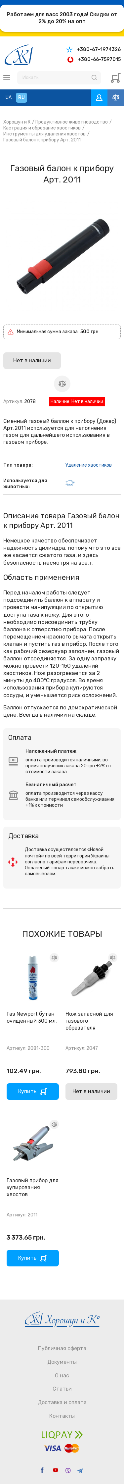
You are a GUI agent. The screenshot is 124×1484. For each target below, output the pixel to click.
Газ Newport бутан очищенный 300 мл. (32, 1017)
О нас (62, 1375)
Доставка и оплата (62, 1402)
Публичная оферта (62, 1348)
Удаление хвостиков (88, 465)
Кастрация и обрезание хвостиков (42, 128)
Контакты (62, 1416)
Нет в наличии (91, 1091)
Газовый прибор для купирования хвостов (33, 1187)
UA (9, 97)
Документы (62, 1362)
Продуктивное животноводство (71, 122)
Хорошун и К (16, 122)
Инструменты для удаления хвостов (44, 134)
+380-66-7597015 (99, 59)
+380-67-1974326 (99, 49)
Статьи (62, 1389)
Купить (27, 1091)
